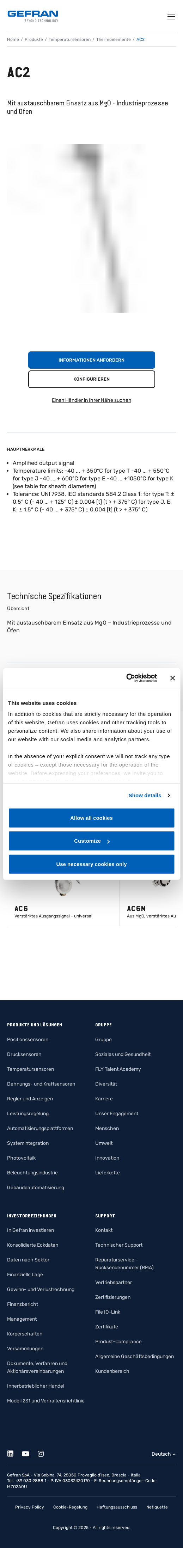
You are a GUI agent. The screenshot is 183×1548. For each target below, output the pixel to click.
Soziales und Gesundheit (123, 1054)
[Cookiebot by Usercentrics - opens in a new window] (126, 678)
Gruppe (103, 1040)
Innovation (107, 1158)
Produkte (34, 39)
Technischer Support (118, 1245)
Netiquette (157, 1507)
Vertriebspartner (113, 1282)
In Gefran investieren (30, 1230)
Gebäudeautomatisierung (35, 1188)
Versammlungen (25, 1349)
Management (22, 1319)
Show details (145, 795)
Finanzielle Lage (25, 1275)
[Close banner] (172, 678)
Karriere (104, 1099)
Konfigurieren (91, 379)
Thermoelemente (113, 39)
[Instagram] (44, 1453)
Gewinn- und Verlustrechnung (40, 1289)
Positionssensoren (27, 1040)
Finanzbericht (22, 1304)
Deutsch (161, 1454)
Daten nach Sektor (28, 1260)
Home (13, 39)
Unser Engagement (116, 1114)
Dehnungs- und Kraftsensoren (41, 1084)
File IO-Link (107, 1312)
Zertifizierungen (112, 1297)
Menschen (107, 1128)
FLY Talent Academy (118, 1069)
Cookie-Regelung (70, 1507)
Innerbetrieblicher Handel (35, 1386)
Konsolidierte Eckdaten (32, 1245)
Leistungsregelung (28, 1114)
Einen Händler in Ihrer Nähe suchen (91, 400)
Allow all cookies (91, 818)
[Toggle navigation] (171, 16)
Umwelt (103, 1143)
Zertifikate (106, 1327)
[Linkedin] (14, 1453)
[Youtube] (29, 1453)
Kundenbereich (112, 1371)
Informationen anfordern (91, 360)
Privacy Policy (29, 1507)
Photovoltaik (21, 1158)
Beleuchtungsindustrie (32, 1173)
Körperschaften (24, 1334)
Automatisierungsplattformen (40, 1128)
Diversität (106, 1084)
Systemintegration (28, 1143)
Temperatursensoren (70, 39)
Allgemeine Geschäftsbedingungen (134, 1356)
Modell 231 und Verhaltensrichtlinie (46, 1401)
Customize (91, 841)
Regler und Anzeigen (30, 1099)
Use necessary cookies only (91, 864)
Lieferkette (107, 1173)
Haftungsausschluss (117, 1507)
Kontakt (103, 1230)
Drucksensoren (24, 1054)
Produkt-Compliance (118, 1342)
